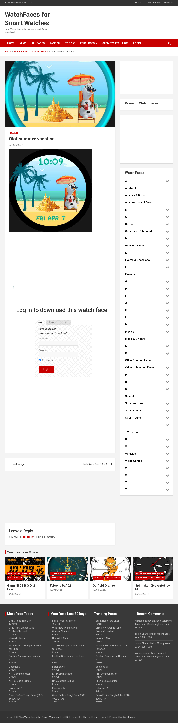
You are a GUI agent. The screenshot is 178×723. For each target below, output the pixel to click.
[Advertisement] (60, 261)
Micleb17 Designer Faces (149, 573)
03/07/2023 (15, 145)
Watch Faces (15, 578)
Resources (87, 43)
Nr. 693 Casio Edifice (20, 680)
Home (10, 43)
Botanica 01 (15, 666)
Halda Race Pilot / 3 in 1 (94, 464)
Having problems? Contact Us (159, 2)
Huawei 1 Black (17, 638)
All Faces (38, 43)
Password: (43, 350)
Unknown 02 (15, 688)
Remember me (47, 360)
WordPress (129, 717)
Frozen (13, 133)
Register (52, 322)
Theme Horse (90, 717)
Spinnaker (142, 578)
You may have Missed (23, 552)
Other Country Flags (63, 573)
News (22, 43)
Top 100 (70, 43)
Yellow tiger (19, 464)
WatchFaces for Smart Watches (41, 717)
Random (55, 43)
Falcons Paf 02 (60, 585)
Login (137, 43)
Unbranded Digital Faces (21, 573)
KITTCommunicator (19, 673)
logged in (28, 536)
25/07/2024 (141, 594)
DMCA (138, 2)
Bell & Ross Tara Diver (20, 620)
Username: (43, 339)
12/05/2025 (56, 590)
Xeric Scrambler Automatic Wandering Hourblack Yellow (153, 624)
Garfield (98, 578)
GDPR (65, 717)
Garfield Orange (104, 585)
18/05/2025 (13, 594)
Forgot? (65, 322)
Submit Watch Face (115, 43)
